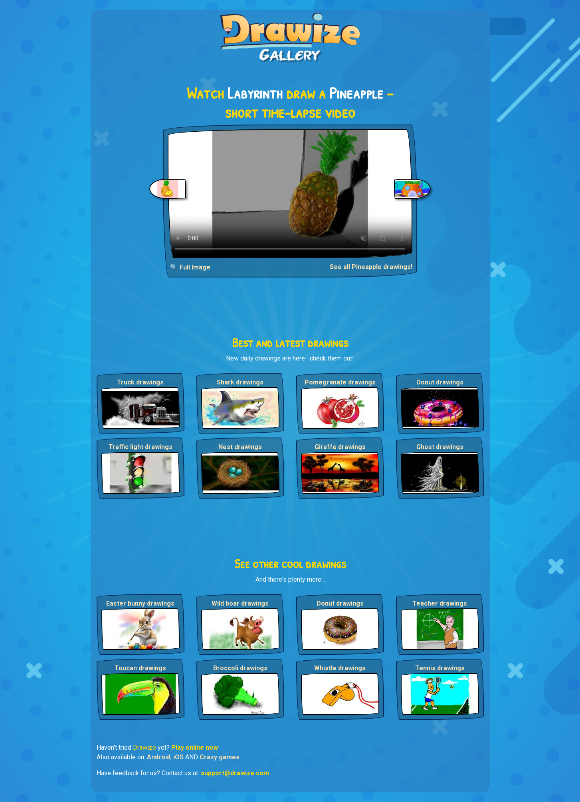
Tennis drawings (440, 668)
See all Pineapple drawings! (371, 267)
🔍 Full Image (190, 267)
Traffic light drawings (140, 447)
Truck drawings (140, 382)
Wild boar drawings (240, 603)
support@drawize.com (235, 773)
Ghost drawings (439, 447)
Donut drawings (439, 382)
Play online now (194, 747)
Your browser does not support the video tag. (290, 193)
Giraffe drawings (340, 447)
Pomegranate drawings (340, 382)
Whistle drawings (340, 668)
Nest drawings (240, 447)
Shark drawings (240, 382)
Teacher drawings (439, 603)
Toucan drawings (140, 668)
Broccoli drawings (240, 668)
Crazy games (220, 757)
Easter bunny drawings (140, 603)
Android (158, 757)
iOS (178, 757)
